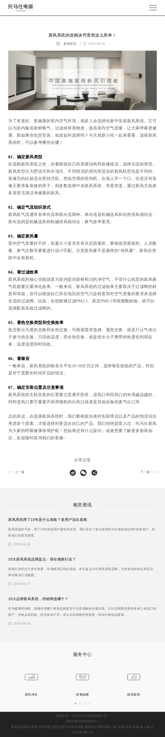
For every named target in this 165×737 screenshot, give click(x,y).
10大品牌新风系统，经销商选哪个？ (38, 599)
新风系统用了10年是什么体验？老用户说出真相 (47, 519)
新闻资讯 (69, 44)
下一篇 (145, 472)
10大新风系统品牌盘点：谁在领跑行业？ (42, 559)
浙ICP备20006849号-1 (82, 721)
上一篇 (20, 472)
